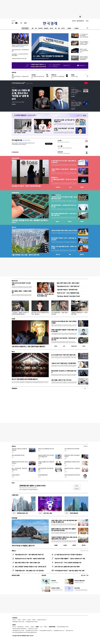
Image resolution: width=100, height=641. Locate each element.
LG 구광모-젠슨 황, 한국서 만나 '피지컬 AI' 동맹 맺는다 (68, 554)
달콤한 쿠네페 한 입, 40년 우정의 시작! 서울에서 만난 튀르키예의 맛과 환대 (63, 529)
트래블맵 (55, 545)
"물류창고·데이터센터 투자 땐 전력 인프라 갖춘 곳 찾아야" (20, 45)
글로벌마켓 (46, 28)
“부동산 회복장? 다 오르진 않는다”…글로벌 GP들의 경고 (64, 170)
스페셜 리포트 (15, 495)
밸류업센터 (82, 254)
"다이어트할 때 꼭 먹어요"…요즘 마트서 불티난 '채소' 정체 (69, 571)
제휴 (18, 626)
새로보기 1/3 (86, 446)
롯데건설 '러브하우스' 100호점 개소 (72, 469)
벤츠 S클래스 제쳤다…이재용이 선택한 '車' (21, 292)
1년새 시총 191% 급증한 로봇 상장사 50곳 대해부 (67, 567)
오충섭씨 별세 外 (16, 475)
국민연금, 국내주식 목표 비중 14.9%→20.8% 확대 (84, 36)
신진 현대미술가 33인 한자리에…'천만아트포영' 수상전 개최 (64, 339)
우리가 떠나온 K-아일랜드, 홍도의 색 (23, 546)
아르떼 (13, 319)
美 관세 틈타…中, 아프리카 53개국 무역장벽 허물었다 (20, 54)
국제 (55, 28)
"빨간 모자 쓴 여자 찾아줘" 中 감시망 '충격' (21, 284)
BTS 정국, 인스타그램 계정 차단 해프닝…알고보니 (40, 313)
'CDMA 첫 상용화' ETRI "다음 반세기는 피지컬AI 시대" (46, 456)
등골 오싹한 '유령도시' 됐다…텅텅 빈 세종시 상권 (27, 563)
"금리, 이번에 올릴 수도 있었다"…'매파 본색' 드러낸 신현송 (84, 43)
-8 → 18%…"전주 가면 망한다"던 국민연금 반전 (48, 56)
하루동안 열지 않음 (82, 65)
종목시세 (69, 221)
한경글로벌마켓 (15, 192)
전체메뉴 (77, 28)
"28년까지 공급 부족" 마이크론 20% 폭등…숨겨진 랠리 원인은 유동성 (64, 197)
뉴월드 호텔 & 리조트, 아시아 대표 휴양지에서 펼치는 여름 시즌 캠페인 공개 (64, 521)
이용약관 (45, 626)
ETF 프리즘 (73, 87)
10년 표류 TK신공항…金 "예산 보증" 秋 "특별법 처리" (64, 121)
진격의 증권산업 (71, 513)
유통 (59, 28)
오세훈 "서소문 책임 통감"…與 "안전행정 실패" (64, 129)
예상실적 (57, 221)
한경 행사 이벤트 (16, 575)
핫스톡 (54, 177)
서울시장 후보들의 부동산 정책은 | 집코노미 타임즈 (64, 230)
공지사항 (44, 575)
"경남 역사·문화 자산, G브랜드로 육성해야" (19, 449)
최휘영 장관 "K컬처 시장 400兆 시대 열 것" (72, 456)
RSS (41, 626)
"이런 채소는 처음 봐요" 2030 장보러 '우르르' (68, 296)
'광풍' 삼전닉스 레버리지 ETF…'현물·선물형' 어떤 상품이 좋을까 (76, 103)
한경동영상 (14, 388)
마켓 (82, 187)
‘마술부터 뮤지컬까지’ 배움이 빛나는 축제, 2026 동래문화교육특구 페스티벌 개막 (64, 538)
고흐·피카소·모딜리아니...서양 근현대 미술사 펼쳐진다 (28, 346)
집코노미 (51, 28)
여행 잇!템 (83, 545)
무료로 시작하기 (48, 143)
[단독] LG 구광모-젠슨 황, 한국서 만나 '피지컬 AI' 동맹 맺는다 (21, 94)
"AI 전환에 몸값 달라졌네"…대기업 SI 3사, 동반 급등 (64, 180)
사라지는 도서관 (74, 76)
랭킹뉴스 (14, 550)
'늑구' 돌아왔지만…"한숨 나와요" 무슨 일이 (59, 313)
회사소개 (14, 619)
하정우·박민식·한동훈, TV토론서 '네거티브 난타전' (42, 131)
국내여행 (65, 545)
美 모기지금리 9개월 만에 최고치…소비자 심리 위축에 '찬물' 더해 (63, 214)
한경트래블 (14, 518)
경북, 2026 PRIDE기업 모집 (18, 455)
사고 (87, 575)
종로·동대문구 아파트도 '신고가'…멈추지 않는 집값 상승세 (63, 239)
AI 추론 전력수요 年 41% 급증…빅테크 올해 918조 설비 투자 (63, 161)
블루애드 (34, 619)
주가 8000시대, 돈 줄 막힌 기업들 (38, 77)
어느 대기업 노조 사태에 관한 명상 (57, 77)
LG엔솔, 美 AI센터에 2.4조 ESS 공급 (19, 58)
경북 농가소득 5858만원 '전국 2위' (46, 449)
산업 (36, 28)
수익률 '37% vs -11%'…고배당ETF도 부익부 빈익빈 (76, 91)
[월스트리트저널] (21, 23)
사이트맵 (32, 626)
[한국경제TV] (16, 23)
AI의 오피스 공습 (45, 513)
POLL (13, 483)
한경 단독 (13, 87)
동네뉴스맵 (58, 254)
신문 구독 (74, 21)
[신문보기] (12, 23)
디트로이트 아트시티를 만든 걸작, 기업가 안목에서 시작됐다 (64, 322)
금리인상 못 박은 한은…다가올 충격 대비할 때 (20, 77)
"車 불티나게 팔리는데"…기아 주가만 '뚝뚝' (79, 313)
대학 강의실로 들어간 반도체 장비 (72, 475)
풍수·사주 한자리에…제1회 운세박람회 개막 (19, 469)
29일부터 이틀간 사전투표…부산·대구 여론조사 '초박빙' (22, 131)
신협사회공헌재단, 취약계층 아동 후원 (45, 469)
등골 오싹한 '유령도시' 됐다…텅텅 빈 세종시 (68, 283)
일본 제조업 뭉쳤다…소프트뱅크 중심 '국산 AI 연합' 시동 (63, 206)
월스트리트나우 (56, 195)
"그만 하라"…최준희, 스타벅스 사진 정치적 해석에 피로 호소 (20, 313)
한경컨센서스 (58, 187)
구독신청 (19, 619)
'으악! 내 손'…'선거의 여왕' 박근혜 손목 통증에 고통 (45, 295)
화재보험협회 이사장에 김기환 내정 (72, 462)
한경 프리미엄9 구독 (80, 21)
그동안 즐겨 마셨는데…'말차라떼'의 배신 (67, 290)
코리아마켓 (40, 28)
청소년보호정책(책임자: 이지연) (62, 626)
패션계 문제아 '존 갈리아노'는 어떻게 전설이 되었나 (63, 371)
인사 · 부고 (83, 575)
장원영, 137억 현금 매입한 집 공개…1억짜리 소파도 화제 (63, 247)
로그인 (87, 21)
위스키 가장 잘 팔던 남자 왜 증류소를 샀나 (25, 379)
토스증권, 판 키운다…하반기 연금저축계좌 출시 (26, 186)
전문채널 (69, 28)
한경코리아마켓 (15, 158)
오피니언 (63, 28)
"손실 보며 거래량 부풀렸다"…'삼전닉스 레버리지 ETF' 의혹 (69, 558)
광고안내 (29, 619)
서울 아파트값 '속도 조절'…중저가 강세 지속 (25, 255)
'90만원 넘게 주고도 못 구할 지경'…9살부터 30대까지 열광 (30, 558)
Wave (13, 351)
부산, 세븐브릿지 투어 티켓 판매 (71, 449)
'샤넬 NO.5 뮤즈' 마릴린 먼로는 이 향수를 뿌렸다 (63, 363)
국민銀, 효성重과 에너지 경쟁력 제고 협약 (46, 462)
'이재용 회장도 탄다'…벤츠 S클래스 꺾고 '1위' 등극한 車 (29, 571)
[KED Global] (25, 23)
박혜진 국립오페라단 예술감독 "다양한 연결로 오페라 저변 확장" (64, 330)
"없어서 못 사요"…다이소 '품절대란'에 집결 (68, 293)
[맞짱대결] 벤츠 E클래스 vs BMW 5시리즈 (32, 485)
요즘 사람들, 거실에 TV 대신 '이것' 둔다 (61, 380)
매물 (70, 254)
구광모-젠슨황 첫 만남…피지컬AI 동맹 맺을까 (20, 50)
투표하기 (76, 485)
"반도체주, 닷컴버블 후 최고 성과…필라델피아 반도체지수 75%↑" (30, 221)
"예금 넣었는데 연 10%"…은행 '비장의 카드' (68, 286)
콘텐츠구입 (22, 626)
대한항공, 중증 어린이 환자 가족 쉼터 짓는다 (20, 462)
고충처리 (24, 619)
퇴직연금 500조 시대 (20, 513)
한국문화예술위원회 (42, 475)
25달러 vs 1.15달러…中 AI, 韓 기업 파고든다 (84, 50)
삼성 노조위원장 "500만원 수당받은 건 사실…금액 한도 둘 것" (30, 567)
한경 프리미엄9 (25, 28)
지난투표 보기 (76, 488)
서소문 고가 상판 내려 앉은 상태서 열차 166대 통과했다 (84, 58)
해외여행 (74, 545)
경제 (32, 28)
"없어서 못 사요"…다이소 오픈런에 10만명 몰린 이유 (67, 563)
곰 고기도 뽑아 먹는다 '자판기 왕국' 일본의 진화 (63, 355)
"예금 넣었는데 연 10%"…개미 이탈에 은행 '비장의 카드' (29, 554)
